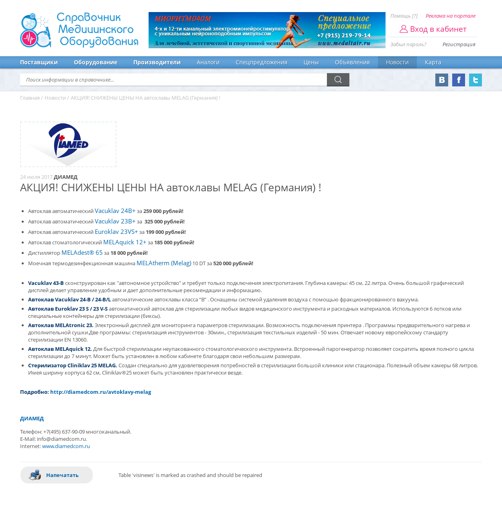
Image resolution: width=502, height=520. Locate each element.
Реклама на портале (450, 15)
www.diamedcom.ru (66, 446)
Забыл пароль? (408, 44)
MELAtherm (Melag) (164, 263)
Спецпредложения (262, 62)
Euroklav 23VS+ (116, 231)
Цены (311, 62)
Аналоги (208, 62)
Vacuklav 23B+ (115, 221)
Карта (433, 62)
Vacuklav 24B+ (115, 211)
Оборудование (95, 62)
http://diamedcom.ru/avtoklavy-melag (100, 391)
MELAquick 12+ (125, 242)
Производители (157, 62)
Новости (397, 62)
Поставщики (39, 62)
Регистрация (459, 44)
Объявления (352, 62)
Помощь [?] (404, 15)
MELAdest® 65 (82, 252)
